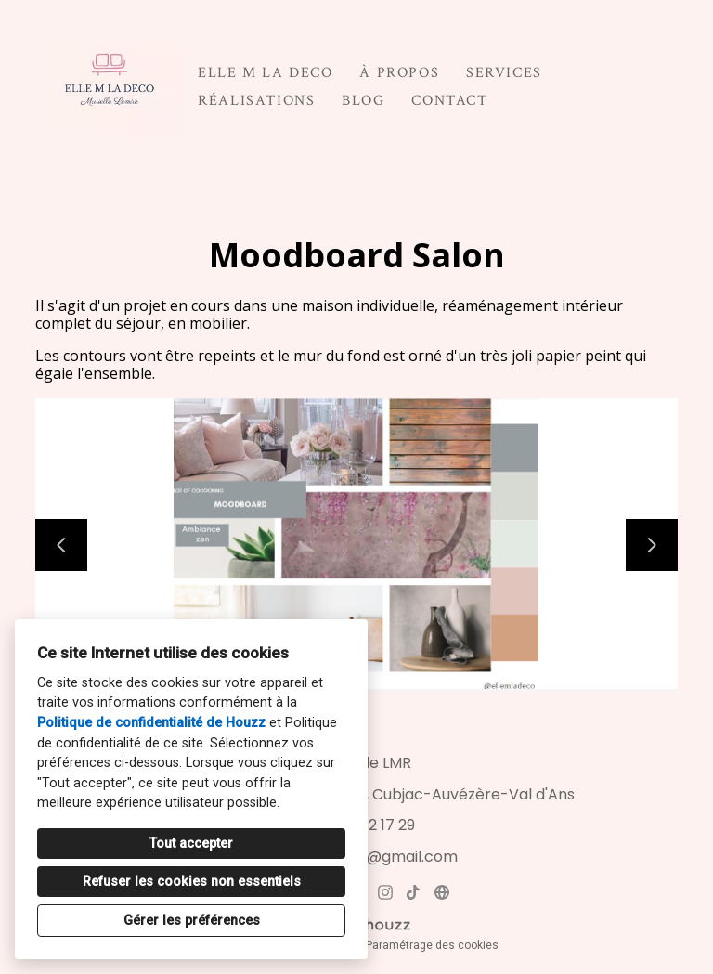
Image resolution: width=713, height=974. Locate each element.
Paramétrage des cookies (432, 945)
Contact (449, 100)
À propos (399, 73)
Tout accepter (191, 843)
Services (504, 73)
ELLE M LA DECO (265, 73)
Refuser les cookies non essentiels (192, 882)
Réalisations (256, 100)
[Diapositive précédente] (61, 545)
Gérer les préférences (191, 921)
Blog (363, 100)
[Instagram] (384, 891)
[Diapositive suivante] (652, 545)
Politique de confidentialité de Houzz (151, 723)
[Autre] (441, 891)
